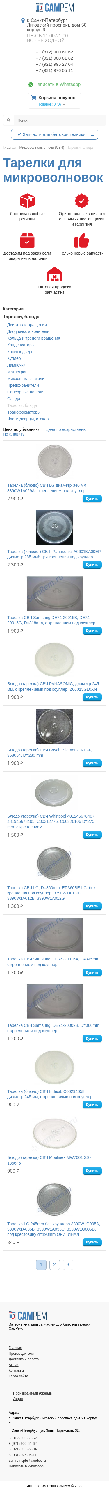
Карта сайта (18, 1376)
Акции (14, 1365)
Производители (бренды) (33, 1393)
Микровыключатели (25, 378)
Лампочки (16, 365)
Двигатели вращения (27, 324)
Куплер (14, 358)
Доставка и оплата (24, 1359)
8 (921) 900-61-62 (23, 1444)
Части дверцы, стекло (28, 419)
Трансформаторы (23, 412)
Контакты (16, 1371)
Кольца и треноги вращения (33, 338)
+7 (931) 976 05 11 (54, 70)
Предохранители (23, 385)
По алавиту (13, 434)
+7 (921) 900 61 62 (54, 58)
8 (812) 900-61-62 (23, 1438)
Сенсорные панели (25, 392)
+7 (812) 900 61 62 (54, 51)
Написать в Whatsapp (57, 84)
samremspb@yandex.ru (27, 1461)
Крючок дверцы (21, 351)
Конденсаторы (21, 345)
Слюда (13, 398)
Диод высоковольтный (28, 331)
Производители (21, 1354)
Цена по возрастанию (66, 429)
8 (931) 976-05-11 (23, 1455)
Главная (15, 1348)
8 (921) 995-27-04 (23, 1449)
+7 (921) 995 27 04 (54, 64)
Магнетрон (17, 371)
